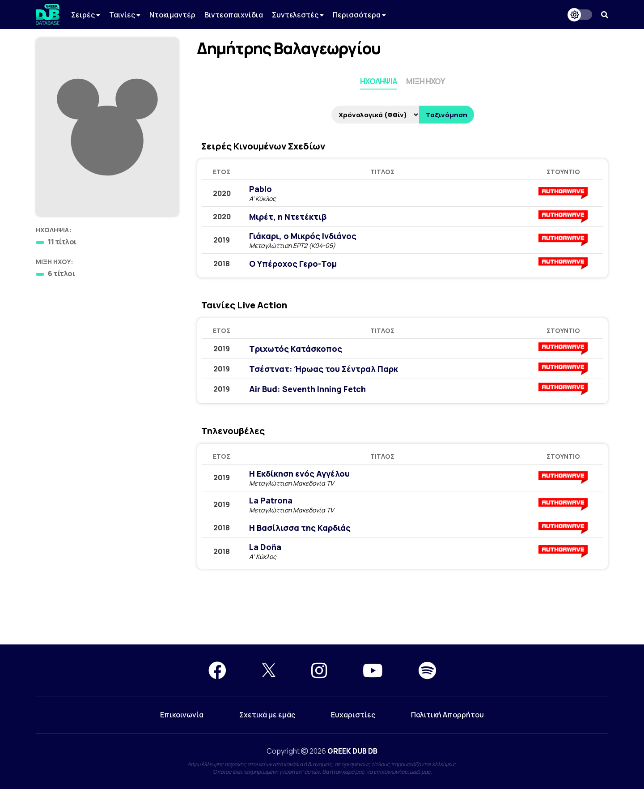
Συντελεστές (298, 15)
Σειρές (85, 15)
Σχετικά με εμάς (267, 715)
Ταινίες (124, 15)
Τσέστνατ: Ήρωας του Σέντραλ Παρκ (323, 368)
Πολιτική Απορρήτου (447, 715)
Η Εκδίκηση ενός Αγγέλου (299, 473)
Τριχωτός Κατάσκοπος (295, 348)
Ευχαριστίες (353, 715)
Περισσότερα (359, 15)
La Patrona (270, 500)
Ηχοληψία (378, 81)
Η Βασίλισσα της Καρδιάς (300, 527)
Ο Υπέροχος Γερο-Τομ (293, 263)
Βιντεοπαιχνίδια (233, 15)
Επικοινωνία (181, 715)
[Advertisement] (322, 612)
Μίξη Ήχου (425, 81)
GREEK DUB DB (352, 751)
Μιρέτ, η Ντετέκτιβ (287, 216)
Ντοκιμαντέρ (172, 15)
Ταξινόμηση (446, 114)
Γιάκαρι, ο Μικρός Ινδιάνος (302, 235)
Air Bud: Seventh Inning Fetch (307, 389)
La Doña (265, 547)
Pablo (260, 188)
